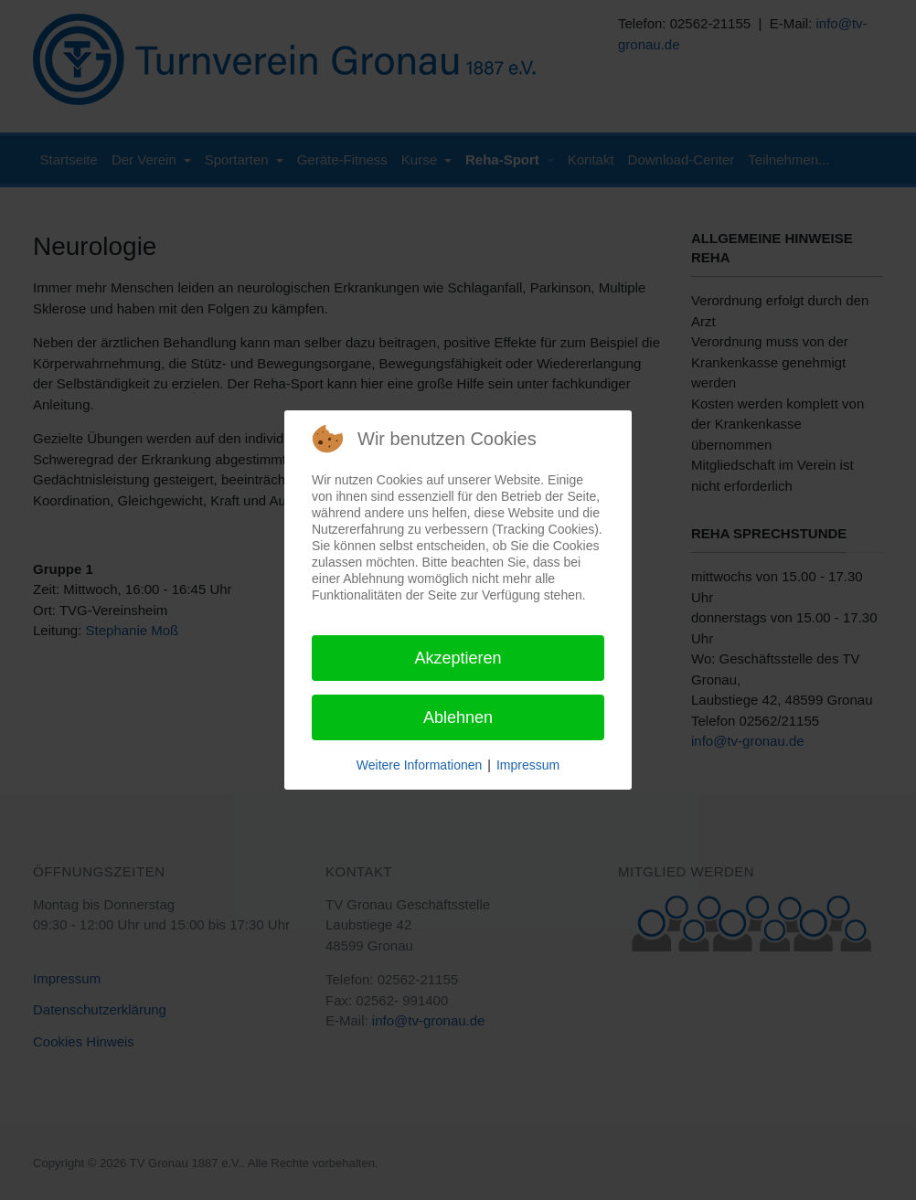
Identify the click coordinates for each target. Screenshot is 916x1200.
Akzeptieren (457, 658)
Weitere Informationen (419, 765)
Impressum (527, 765)
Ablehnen (458, 717)
